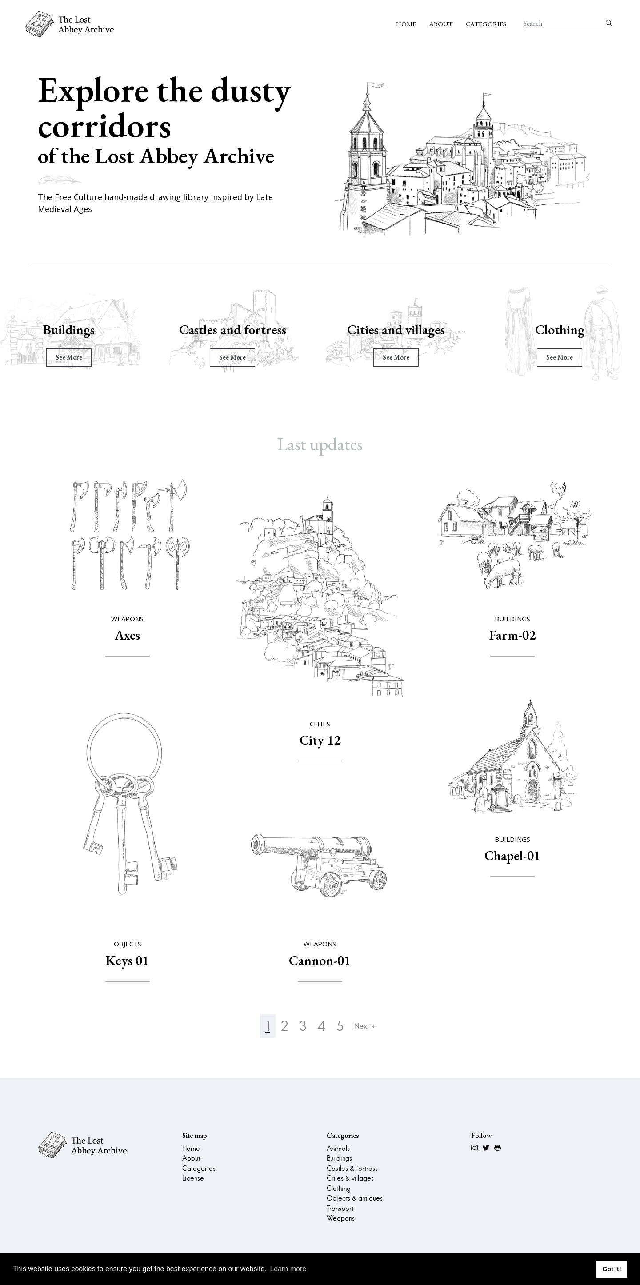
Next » (364, 1026)
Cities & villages (350, 1178)
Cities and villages (402, 329)
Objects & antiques (355, 1198)
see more (75, 357)
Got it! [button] (611, 1269)
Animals (338, 1148)
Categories (486, 24)
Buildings (75, 329)
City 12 (320, 740)
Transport (340, 1208)
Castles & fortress (352, 1168)
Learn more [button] (288, 1269)
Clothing (566, 329)
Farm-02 (512, 635)
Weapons (341, 1218)
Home (406, 24)
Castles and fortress (238, 329)
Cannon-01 (320, 960)
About (440, 24)
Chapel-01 (512, 855)
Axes (127, 635)
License (193, 1178)
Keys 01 (127, 960)
